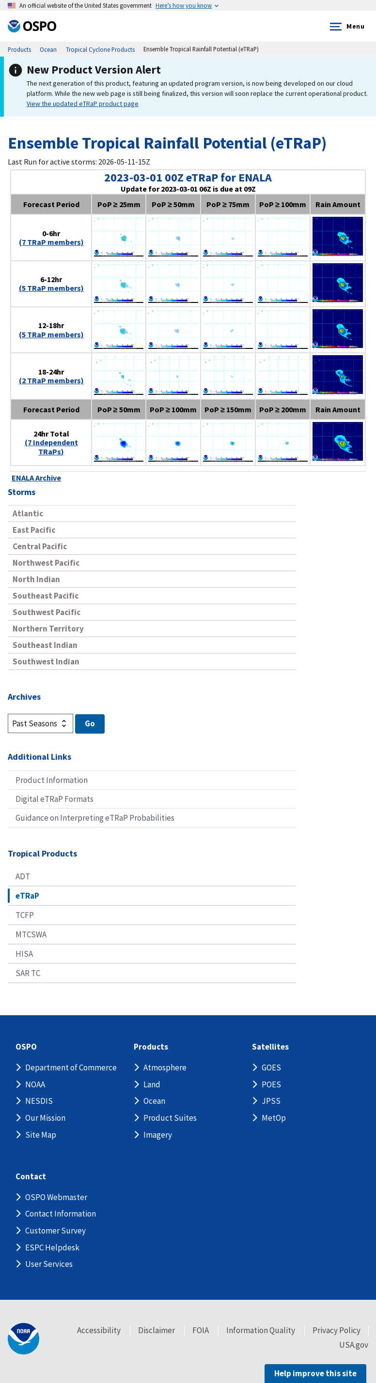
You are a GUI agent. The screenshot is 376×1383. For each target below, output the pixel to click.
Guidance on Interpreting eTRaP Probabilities (95, 817)
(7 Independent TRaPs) (51, 446)
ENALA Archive (36, 477)
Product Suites (170, 1117)
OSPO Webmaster (56, 1197)
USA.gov (353, 1344)
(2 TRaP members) (51, 380)
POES (271, 1084)
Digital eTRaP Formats (55, 799)
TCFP (25, 915)
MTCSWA (31, 934)
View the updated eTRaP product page (83, 103)
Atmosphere (165, 1067)
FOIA (200, 1330)
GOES (271, 1067)
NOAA (35, 1084)
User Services (49, 1264)
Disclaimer (156, 1330)
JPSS (271, 1101)
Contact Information (60, 1213)
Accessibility (99, 1330)
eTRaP (27, 895)
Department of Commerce (71, 1067)
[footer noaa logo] (23, 1338)
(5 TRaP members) (51, 288)
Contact (31, 1176)
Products (151, 1047)
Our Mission (45, 1117)
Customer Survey (55, 1230)
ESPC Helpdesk (52, 1247)
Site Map (40, 1134)
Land (151, 1084)
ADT (23, 876)
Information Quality (260, 1330)
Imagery (157, 1134)
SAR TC (28, 973)
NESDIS (39, 1101)
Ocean (154, 1101)
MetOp (274, 1117)
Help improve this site (315, 1373)
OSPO (26, 1047)
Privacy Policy (336, 1330)
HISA (24, 953)
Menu (345, 26)
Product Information (52, 780)
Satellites (270, 1047)
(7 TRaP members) (51, 242)
